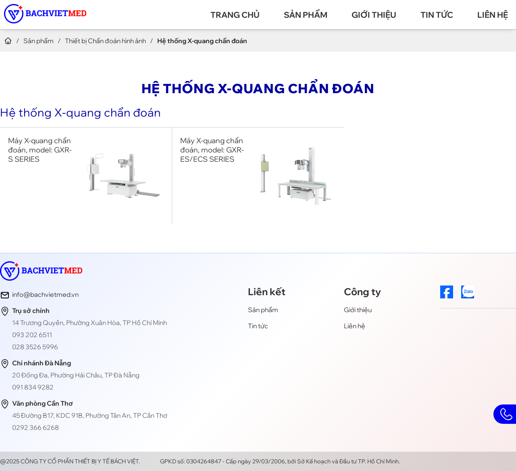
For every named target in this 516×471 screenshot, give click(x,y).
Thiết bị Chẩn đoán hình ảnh (105, 41)
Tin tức (436, 15)
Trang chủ (235, 15)
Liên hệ (492, 15)
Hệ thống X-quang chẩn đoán (80, 112)
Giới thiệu (374, 15)
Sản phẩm (305, 15)
